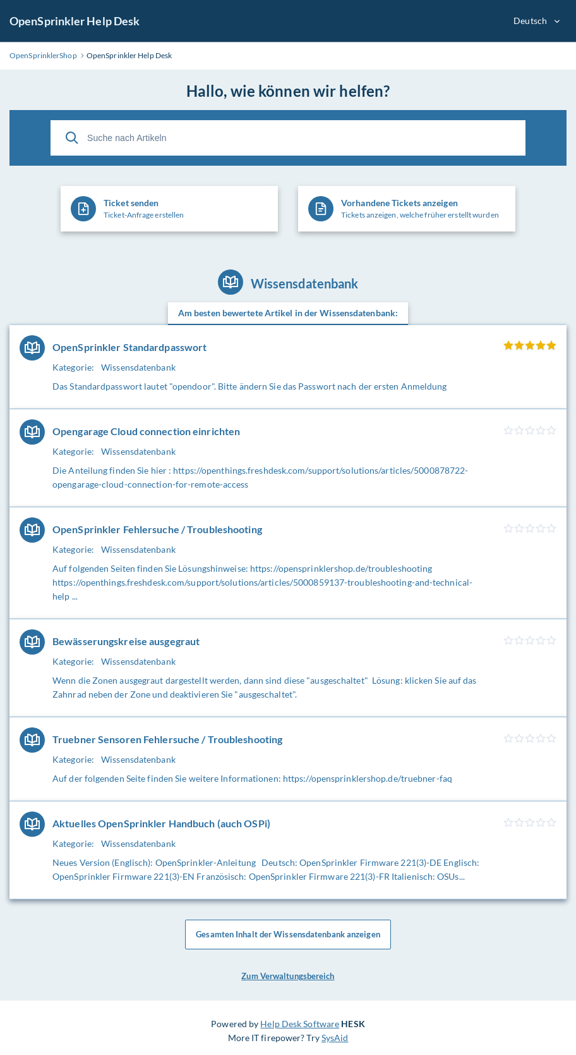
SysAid (335, 1037)
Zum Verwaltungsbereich (287, 977)
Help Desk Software (299, 1023)
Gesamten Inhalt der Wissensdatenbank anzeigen (288, 934)
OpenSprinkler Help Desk (74, 21)
